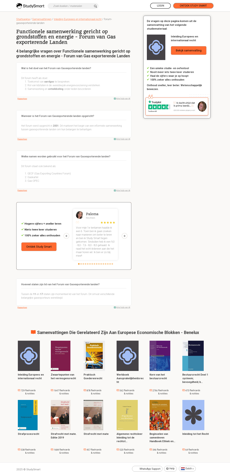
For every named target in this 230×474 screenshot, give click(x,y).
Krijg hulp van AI (123, 98)
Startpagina (23, 19)
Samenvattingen (41, 19)
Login (160, 5)
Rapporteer (22, 99)
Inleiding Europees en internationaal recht (78, 19)
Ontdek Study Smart (193, 5)
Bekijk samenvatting (188, 50)
